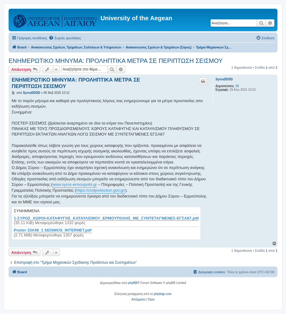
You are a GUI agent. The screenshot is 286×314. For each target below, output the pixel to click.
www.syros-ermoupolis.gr (74, 184)
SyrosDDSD (224, 79)
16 (237, 86)
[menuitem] (65, 38)
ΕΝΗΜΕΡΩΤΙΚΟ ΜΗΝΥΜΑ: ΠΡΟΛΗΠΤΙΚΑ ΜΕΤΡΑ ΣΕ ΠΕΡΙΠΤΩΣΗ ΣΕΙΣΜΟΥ (116, 60)
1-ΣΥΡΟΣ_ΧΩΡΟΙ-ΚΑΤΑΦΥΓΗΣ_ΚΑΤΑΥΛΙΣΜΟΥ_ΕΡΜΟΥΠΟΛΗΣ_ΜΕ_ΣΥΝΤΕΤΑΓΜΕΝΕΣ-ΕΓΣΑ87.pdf (106, 218)
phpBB (132, 283)
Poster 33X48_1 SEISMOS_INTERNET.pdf (53, 230)
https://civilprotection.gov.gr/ (100, 190)
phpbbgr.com (163, 294)
